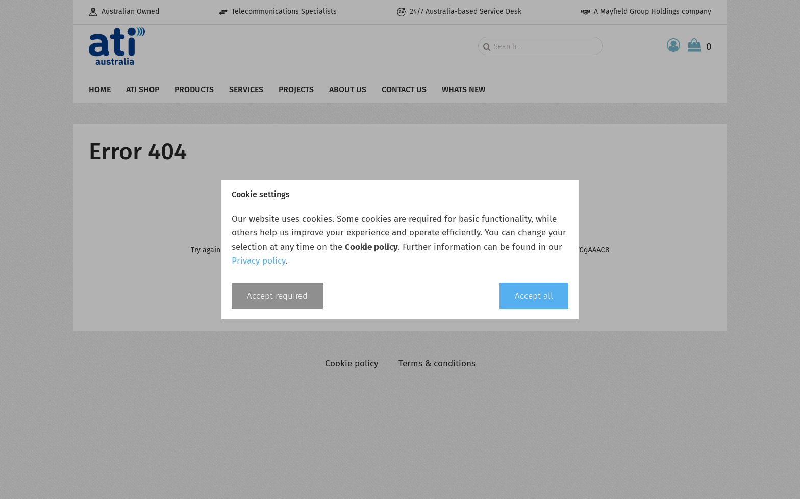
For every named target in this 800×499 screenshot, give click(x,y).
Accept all (534, 296)
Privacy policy (258, 260)
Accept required (277, 296)
